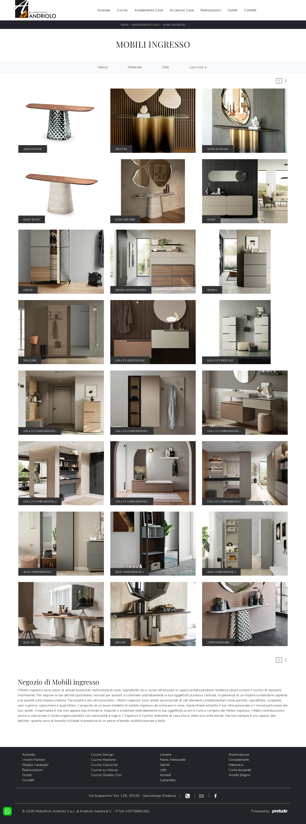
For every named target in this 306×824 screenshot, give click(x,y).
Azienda (103, 10)
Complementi (239, 759)
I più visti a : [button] (199, 67)
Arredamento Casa (148, 10)
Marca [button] (102, 67)
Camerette (167, 780)
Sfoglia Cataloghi (35, 764)
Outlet (232, 10)
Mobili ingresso (174, 25)
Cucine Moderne (103, 759)
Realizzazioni (211, 10)
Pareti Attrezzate (172, 759)
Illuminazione (239, 754)
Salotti (165, 764)
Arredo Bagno (239, 775)
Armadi (165, 775)
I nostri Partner (33, 759)
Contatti (250, 10)
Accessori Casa (182, 10)
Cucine (122, 10)
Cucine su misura (104, 770)
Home (124, 25)
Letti (163, 770)
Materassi (236, 764)
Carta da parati (240, 770)
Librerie (165, 754)
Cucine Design (102, 754)
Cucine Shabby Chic (106, 775)
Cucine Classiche (104, 764)
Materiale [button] (135, 67)
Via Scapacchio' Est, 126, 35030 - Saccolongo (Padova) (132, 795)
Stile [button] (165, 67)
